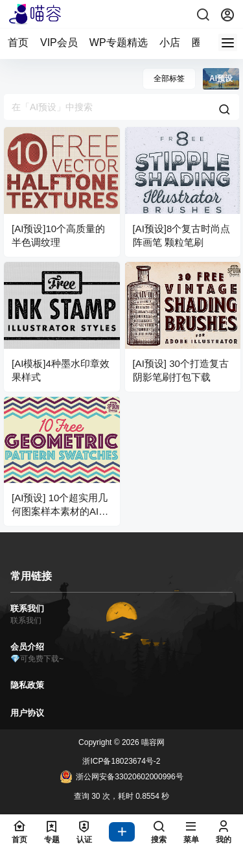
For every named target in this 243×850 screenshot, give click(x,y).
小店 (169, 42)
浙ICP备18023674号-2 (121, 761)
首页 (18, 42)
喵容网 (152, 742)
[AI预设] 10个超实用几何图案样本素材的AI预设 (60, 511)
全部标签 (169, 78)
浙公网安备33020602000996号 (121, 776)
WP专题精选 (118, 42)
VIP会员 (59, 42)
